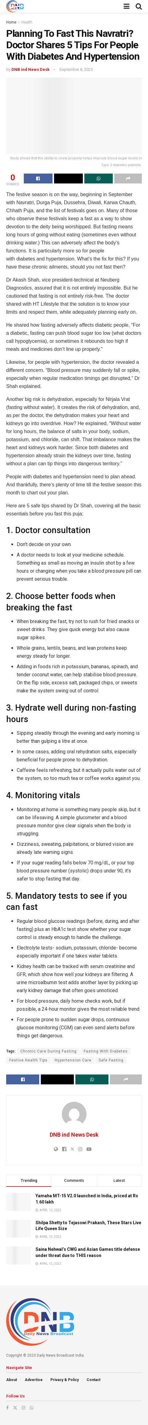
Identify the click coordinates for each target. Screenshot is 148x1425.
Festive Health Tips (28, 1060)
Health (26, 22)
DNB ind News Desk (30, 69)
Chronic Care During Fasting (48, 1051)
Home (11, 22)
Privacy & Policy (64, 1380)
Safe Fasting (111, 1060)
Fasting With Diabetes (106, 1051)
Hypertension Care (73, 1060)
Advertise (34, 1380)
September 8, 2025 (76, 69)
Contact (93, 1380)
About (11, 1380)
